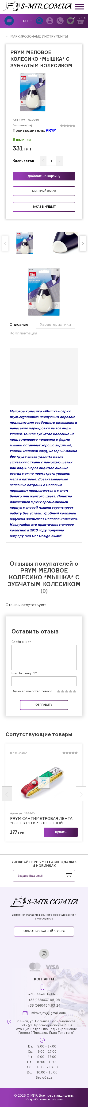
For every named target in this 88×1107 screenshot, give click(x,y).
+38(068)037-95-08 (44, 1000)
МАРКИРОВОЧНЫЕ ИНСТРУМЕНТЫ (39, 36)
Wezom (57, 1099)
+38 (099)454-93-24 (44, 1005)
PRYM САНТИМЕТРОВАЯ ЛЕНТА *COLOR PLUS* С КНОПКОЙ (41, 820)
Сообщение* (21, 642)
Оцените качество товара (32, 691)
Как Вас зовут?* (24, 673)
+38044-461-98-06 (44, 994)
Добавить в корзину (44, 176)
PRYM (51, 130)
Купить (61, 832)
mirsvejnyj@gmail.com (48, 1013)
